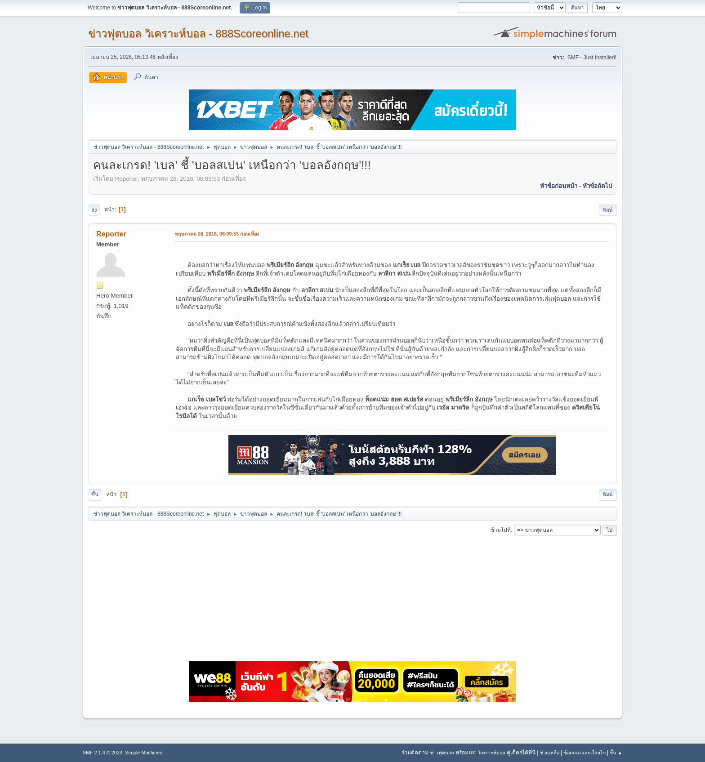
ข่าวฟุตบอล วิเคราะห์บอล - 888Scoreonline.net (198, 33)
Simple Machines (143, 752)
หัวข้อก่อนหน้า (558, 186)
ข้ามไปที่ (501, 530)
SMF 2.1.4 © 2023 (102, 752)
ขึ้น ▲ (616, 752)
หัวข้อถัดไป (597, 186)
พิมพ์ (607, 210)
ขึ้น (94, 494)
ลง (94, 210)
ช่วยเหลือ (549, 752)
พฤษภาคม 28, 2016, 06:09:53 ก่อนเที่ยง (217, 233)
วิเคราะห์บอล (491, 752)
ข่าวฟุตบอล (442, 752)
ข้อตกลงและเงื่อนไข (585, 752)
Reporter (111, 234)
